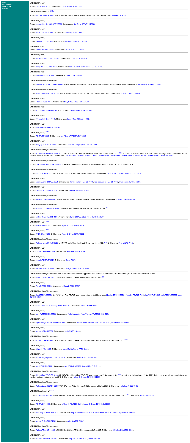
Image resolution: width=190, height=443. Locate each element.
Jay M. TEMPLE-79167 (95, 217)
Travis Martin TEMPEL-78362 (129, 182)
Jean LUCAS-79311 (126, 243)
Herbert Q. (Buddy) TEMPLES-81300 (86, 377)
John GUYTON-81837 (75, 421)
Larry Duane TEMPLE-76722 (46, 67)
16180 (47, 221)
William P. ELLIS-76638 (44, 41)
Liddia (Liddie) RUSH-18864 (72, 7)
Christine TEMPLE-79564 (115, 295)
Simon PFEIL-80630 (43, 349)
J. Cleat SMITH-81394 (44, 395)
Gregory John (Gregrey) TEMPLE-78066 (82, 145)
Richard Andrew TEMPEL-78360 (81, 182)
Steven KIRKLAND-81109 (91, 366)
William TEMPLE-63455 (85, 323)
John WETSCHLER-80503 (46, 314)
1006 (102, 277)
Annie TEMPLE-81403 (103, 413)
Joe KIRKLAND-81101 (44, 366)
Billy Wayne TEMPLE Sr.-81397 (47, 413)
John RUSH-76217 (43, 7)
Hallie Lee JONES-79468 (129, 386)
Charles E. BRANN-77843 (45, 119)
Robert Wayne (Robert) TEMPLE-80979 (50, 358)
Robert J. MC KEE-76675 (74, 50)
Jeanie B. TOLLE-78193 (133, 173)
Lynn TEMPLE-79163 (78, 217)
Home (4, 3)
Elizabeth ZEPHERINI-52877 (126, 199)
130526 (120, 153)
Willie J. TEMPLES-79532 (45, 278)
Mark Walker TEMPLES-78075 (122, 155)
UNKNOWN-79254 (43, 225)
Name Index (6, 6)
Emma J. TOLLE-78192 (115, 173)
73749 (52, 390)
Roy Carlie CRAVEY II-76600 (84, 24)
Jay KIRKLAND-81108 (73, 366)
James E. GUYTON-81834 (46, 421)
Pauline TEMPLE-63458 (120, 323)
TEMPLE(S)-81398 (43, 404)
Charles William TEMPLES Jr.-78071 (78, 155)
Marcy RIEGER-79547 (71, 286)
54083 (105, 242)
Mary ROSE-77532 (71, 102)
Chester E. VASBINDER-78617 (47, 208)
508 (107, 208)
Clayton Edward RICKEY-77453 (47, 93)
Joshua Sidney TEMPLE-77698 (80, 110)
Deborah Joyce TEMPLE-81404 (123, 413)
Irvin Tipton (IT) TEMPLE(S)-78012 (73, 136)
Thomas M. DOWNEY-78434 (46, 190)
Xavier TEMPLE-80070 (89, 306)
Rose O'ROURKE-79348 (76, 252)
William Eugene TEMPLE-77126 (149, 84)
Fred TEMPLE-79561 (44, 295)
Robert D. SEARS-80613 (45, 341)
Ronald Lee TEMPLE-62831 (46, 439)
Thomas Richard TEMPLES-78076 (146, 155)
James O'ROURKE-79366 (45, 252)
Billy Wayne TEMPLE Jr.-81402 (82, 413)
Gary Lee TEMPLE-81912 (78, 439)
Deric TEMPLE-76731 (94, 67)
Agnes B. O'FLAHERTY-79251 (73, 225)
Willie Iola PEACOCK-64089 (123, 430)
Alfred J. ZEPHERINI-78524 (46, 199)
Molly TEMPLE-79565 (169, 295)
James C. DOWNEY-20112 (79, 190)
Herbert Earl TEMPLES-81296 (47, 375)
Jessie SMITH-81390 (147, 395)
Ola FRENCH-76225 (118, 16)
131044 (119, 374)
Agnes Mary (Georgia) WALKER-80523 (50, 323)
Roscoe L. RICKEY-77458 (130, 93)
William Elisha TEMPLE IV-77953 (48, 127)
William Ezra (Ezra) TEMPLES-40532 (49, 84)
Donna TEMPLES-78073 (101, 155)
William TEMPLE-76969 (45, 75)
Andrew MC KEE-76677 (45, 50)
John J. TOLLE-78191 (44, 173)
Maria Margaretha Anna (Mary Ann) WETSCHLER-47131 (88, 314)
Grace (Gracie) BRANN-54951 (78, 119)
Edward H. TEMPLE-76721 (81, 58)
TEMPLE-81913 (94, 439)
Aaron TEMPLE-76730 (77, 67)
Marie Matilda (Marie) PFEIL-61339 (75, 349)
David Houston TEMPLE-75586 (47, 58)
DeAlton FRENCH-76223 (45, 16)
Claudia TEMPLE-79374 (45, 260)
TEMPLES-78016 (42, 136)
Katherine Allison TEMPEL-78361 (106, 182)
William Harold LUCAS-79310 (47, 243)
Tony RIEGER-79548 (44, 286)
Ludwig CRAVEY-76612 (75, 33)
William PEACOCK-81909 (45, 430)
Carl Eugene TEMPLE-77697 (46, 110)
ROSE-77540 (84, 102)
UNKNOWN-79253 (43, 234)
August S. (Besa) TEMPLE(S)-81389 (96, 404)
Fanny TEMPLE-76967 (73, 75)
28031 (52, 11)
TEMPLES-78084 (166, 155)
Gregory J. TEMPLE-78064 (46, 145)
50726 (126, 340)
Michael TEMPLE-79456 (45, 269)
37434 (47, 132)
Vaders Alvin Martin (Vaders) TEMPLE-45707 (52, 306)
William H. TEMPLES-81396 (72, 404)
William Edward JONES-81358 (47, 386)
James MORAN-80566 (44, 331)
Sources (5, 8)
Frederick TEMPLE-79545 (134, 295)
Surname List (7, 5)
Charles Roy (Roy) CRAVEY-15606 (49, 24)
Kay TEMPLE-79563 (152, 295)
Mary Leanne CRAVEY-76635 (76, 41)
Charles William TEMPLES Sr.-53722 (49, 154)
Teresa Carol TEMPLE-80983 (87, 358)
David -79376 (70, 260)
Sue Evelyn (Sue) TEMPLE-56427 (48, 164)
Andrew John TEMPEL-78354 (47, 182)
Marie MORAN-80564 (72, 331)
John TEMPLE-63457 (102, 323)
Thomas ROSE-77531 (44, 102)
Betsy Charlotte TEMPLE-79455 (77, 269)
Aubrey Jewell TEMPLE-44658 (47, 217)
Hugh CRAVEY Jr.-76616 (45, 33)
